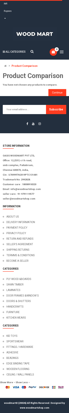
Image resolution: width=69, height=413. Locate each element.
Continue (57, 92)
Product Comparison (25, 66)
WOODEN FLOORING (17, 369)
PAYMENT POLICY (16, 227)
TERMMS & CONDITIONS (20, 255)
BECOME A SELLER (17, 260)
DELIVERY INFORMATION (20, 222)
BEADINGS (12, 357)
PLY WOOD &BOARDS (18, 279)
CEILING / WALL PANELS (20, 374)
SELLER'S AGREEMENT (19, 244)
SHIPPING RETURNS (17, 249)
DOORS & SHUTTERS (18, 301)
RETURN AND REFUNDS (19, 238)
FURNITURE (13, 312)
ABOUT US (12, 216)
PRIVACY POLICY (16, 233)
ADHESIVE (12, 352)
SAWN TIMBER (15, 284)
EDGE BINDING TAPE (18, 363)
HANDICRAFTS (15, 306)
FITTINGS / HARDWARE (19, 346)
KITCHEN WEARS (16, 317)
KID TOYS (11, 335)
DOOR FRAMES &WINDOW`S (22, 295)
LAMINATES (13, 290)
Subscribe (56, 109)
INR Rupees (8, 11)
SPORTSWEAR (15, 341)
